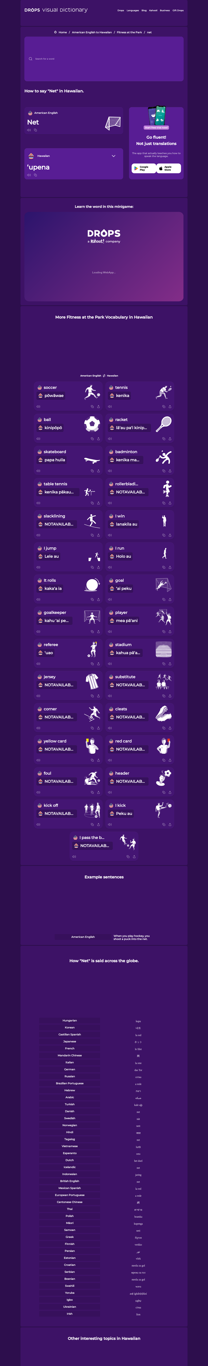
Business (165, 10)
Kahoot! (153, 10)
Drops (120, 10)
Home (63, 32)
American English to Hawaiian (92, 32)
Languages (133, 10)
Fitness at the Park (129, 32)
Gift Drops (178, 10)
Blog (144, 10)
